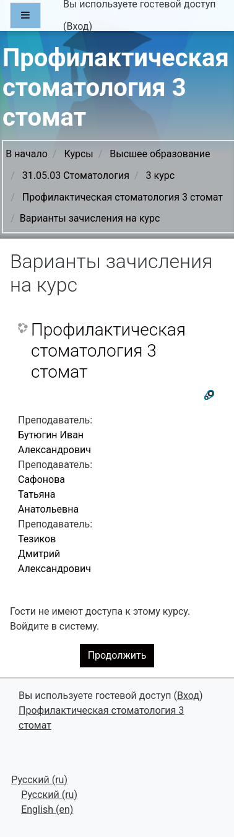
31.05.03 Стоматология (75, 175)
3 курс (160, 175)
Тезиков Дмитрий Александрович (54, 554)
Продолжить (117, 655)
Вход (77, 26)
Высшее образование (160, 154)
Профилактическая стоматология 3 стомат (122, 197)
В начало (27, 154)
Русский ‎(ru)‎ (39, 780)
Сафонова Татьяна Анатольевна (48, 494)
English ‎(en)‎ (47, 809)
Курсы (78, 154)
